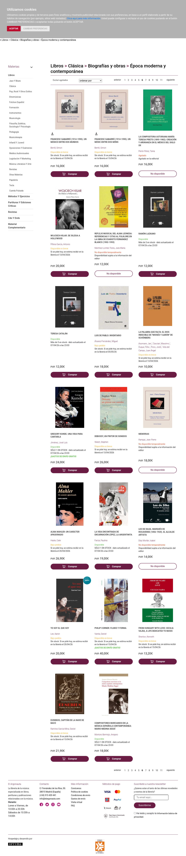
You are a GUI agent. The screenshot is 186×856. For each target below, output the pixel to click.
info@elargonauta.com (50, 799)
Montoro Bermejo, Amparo (106, 734)
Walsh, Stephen (101, 442)
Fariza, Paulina (101, 540)
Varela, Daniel (100, 634)
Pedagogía (14, 132)
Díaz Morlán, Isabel (147, 540)
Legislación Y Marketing (20, 158)
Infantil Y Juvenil (16, 142)
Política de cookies (79, 792)
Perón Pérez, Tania (147, 151)
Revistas (13, 169)
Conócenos (76, 788)
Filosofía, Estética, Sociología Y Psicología (19, 125)
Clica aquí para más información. (84, 18)
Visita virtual (76, 802)
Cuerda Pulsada (16, 191)
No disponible (158, 173)
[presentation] (156, 825)
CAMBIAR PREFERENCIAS (35, 28)
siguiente (170, 80)
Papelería (13, 180)
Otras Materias (16, 175)
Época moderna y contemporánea (58, 40)
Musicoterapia (15, 137)
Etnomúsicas (15, 97)
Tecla (11, 185)
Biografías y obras (29, 40)
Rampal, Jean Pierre (147, 440)
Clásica (14, 40)
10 (157, 80)
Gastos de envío (78, 799)
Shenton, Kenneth (146, 637)
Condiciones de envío (80, 795)
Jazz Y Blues (15, 81)
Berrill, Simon (56, 148)
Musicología (14, 118)
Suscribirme (145, 805)
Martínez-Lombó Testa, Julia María (110, 248)
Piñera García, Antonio (60, 244)
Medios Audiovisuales (19, 153)
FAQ (73, 805)
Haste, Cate (56, 540)
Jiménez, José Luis (59, 442)
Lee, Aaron (55, 634)
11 (161, 80)
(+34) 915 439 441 (48, 795)
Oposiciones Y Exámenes (20, 148)
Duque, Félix (144, 347)
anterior (117, 80)
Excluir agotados (60, 80)
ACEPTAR (13, 28)
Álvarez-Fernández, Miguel (106, 341)
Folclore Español (16, 102)
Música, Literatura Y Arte (20, 164)
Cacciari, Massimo (161, 343)
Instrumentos (15, 113)
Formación (14, 107)
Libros (5, 40)
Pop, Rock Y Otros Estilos (20, 91)
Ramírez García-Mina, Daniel (63, 729)
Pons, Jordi (156, 347)
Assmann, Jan (145, 343)
